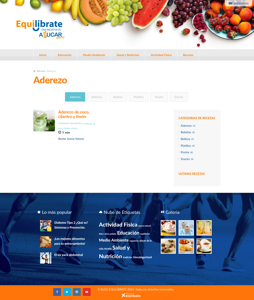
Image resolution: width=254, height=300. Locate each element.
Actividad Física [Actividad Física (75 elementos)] (118, 224)
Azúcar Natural (75, 138)
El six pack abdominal (68, 255)
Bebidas (97, 97)
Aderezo (75, 97)
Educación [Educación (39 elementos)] (128, 233)
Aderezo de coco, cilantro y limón (74, 114)
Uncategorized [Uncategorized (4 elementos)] (142, 257)
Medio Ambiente (94, 55)
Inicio (42, 55)
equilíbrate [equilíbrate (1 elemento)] (145, 234)
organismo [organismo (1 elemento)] (134, 240)
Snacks (178, 97)
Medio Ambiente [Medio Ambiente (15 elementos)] (114, 240)
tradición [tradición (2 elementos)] (127, 257)
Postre (159, 97)
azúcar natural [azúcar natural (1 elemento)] (144, 225)
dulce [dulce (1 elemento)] (101, 234)
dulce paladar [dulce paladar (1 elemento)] (110, 234)
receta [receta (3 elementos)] (108, 248)
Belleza (118, 97)
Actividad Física (161, 55)
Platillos (139, 97)
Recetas (188, 55)
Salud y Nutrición (128, 55)
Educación (65, 55)
